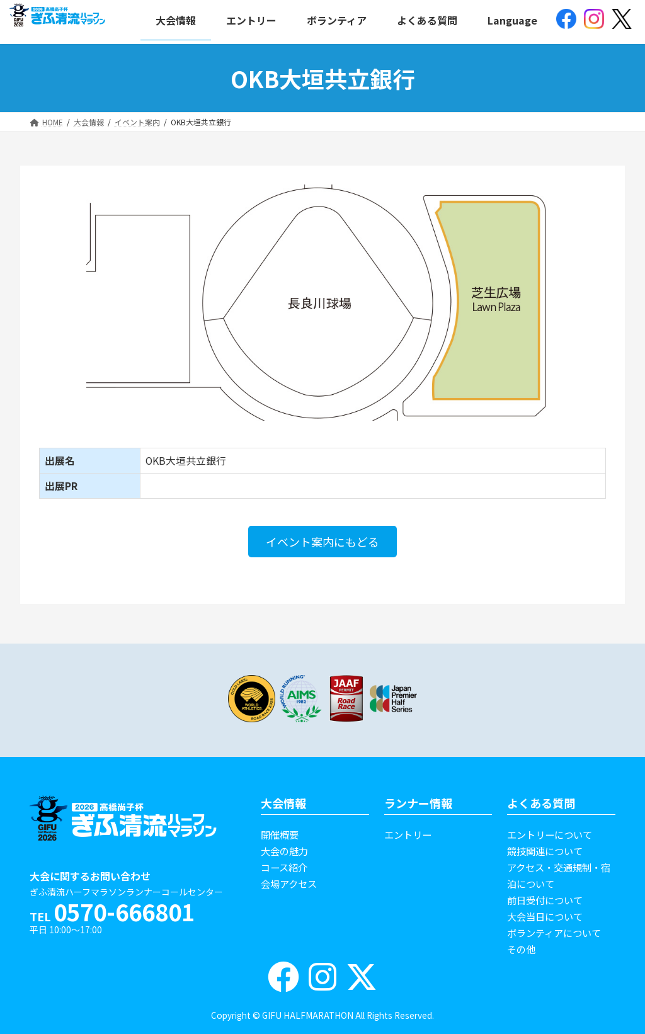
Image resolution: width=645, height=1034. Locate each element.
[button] (322, 542)
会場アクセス (289, 883)
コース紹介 (284, 867)
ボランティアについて (554, 933)
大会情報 (283, 803)
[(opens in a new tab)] (566, 20)
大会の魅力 (284, 851)
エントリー (407, 834)
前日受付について (545, 900)
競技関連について (545, 851)
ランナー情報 (418, 803)
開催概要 (280, 834)
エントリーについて (549, 834)
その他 (521, 949)
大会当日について (545, 916)
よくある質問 (541, 803)
